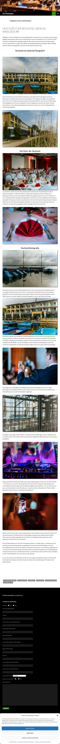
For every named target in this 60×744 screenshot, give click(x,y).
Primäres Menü (58, 14)
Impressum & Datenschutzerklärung (26, 741)
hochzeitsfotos (8, 582)
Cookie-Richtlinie (13, 741)
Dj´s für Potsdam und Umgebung (48, 37)
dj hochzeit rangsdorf (10, 580)
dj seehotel (32, 580)
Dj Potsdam (53, 437)
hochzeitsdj (40, 580)
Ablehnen (30, 733)
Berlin (4, 43)
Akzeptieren (30, 728)
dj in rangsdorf (22, 580)
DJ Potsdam (8, 13)
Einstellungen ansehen (30, 738)
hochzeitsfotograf (51, 580)
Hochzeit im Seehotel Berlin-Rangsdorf (24, 30)
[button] (57, 715)
